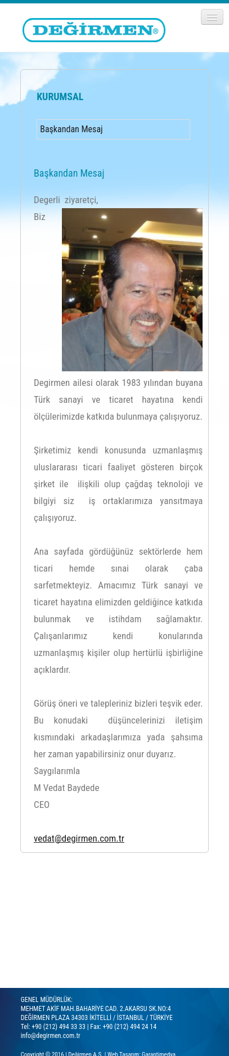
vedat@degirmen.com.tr (79, 838)
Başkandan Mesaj (71, 129)
